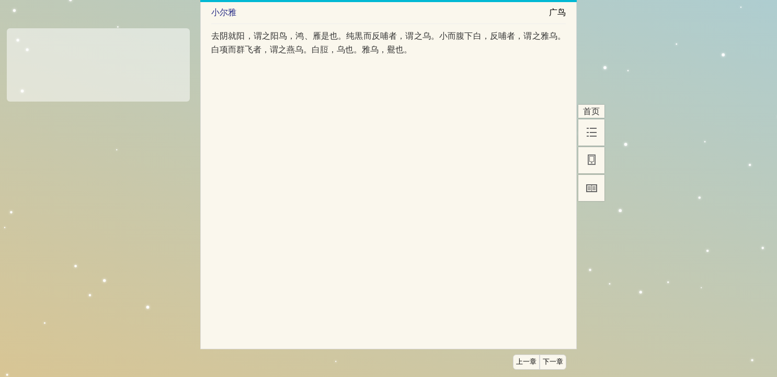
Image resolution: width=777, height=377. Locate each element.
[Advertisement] (98, 61)
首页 (591, 111)
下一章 (553, 361)
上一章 (526, 361)
